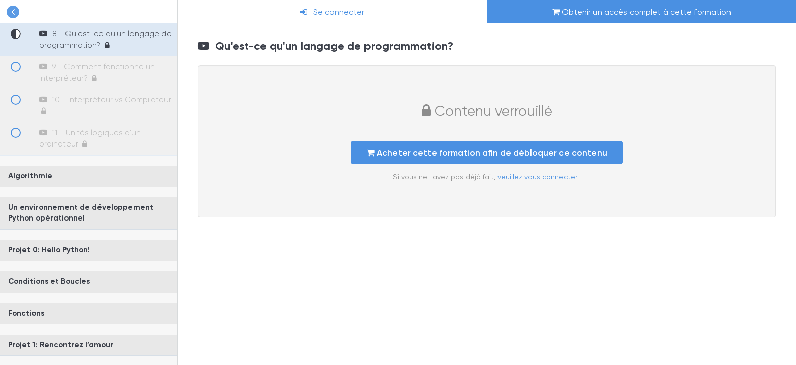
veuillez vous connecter (538, 177)
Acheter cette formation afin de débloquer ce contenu (487, 153)
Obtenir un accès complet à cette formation (641, 12)
